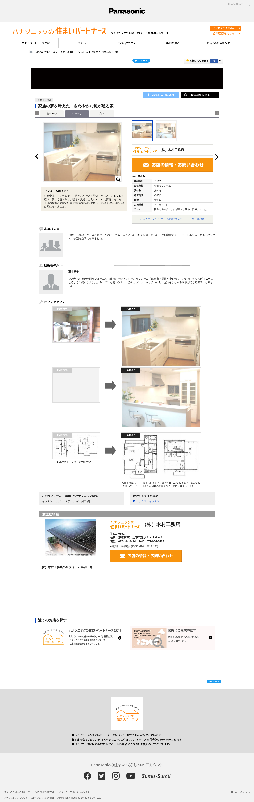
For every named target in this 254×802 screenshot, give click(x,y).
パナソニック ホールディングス (74, 792)
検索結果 (106, 51)
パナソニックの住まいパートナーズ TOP (54, 51)
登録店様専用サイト (225, 33)
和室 (102, 113)
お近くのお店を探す (218, 43)
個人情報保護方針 (44, 792)
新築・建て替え (127, 43)
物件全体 (52, 113)
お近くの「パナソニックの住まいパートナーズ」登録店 (172, 219)
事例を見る (172, 43)
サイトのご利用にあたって (17, 792)
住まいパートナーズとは (35, 43)
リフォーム (81, 43)
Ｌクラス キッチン (147, 501)
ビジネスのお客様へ (225, 28)
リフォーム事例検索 (88, 51)
